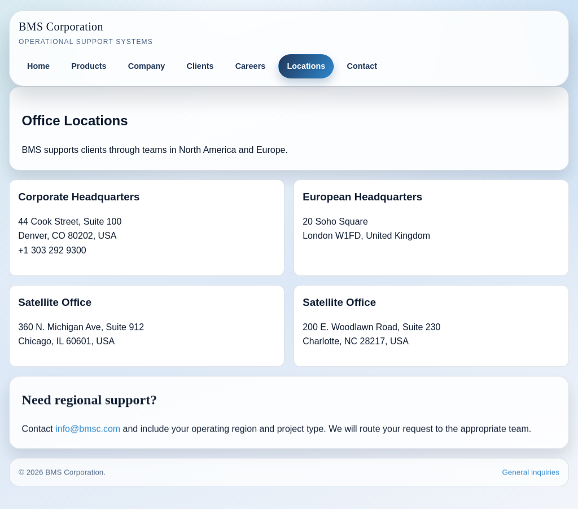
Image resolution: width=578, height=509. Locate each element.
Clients (199, 66)
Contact (362, 66)
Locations (306, 66)
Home (38, 66)
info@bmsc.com (87, 429)
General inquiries (530, 472)
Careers (250, 66)
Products (88, 66)
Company (146, 66)
